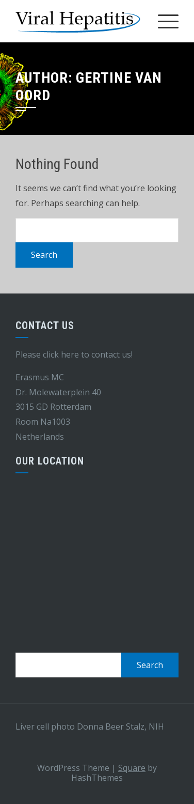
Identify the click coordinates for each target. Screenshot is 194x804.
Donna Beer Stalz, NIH (120, 726)
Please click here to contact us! (74, 354)
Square (132, 768)
